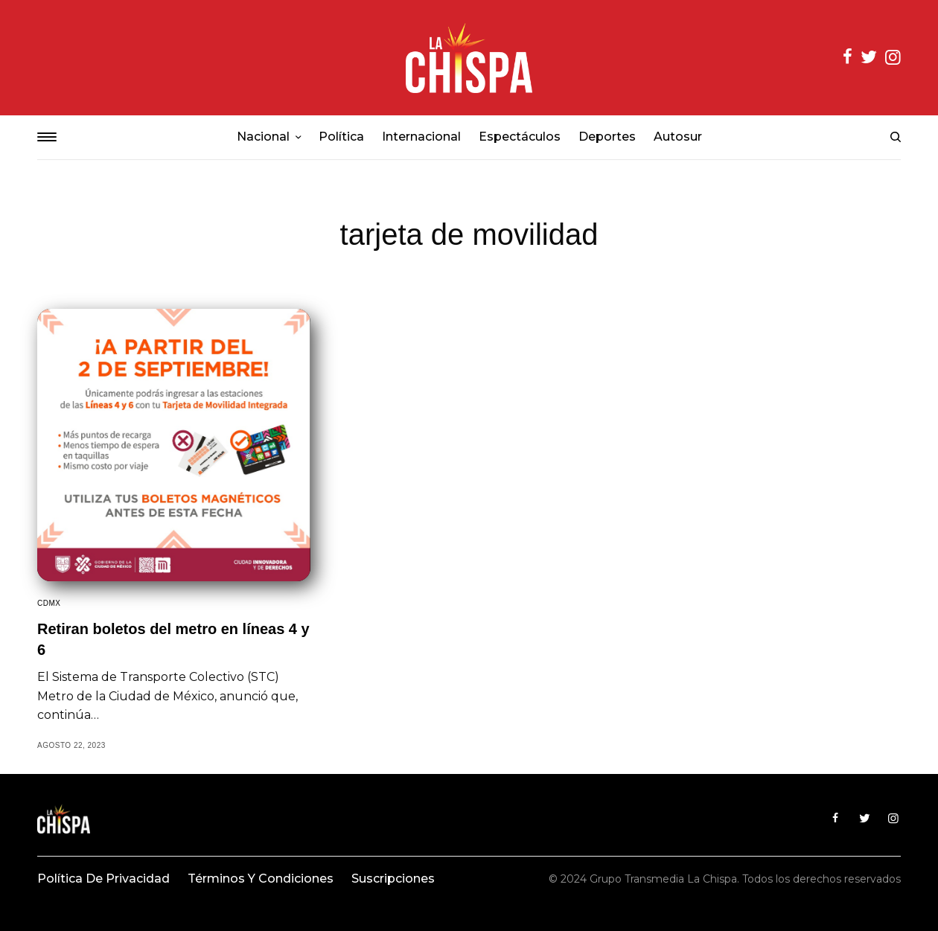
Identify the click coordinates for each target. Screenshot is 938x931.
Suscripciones (393, 878)
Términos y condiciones (261, 878)
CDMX (48, 603)
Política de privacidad (103, 878)
